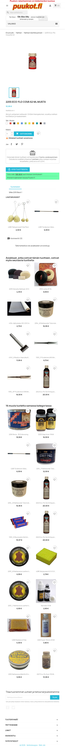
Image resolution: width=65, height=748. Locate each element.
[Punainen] (11, 123)
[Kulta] (18, 123)
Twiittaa (17, 144)
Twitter (13, 707)
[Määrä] (8, 133)
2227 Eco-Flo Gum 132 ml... (46, 674)
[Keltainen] (29, 123)
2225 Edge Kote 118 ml (46, 434)
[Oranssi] (33, 123)
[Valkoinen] (7, 123)
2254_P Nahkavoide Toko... (45, 469)
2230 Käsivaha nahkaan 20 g (19, 289)
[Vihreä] (26, 123)
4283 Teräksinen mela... (46, 227)
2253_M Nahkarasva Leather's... (19, 571)
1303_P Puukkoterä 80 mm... (46, 357)
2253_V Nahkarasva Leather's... (19, 606)
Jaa (11, 144)
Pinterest (22, 144)
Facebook (7, 707)
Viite (11, 192)
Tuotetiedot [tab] (15, 187)
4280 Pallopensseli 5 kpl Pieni (18, 227)
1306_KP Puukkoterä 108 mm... (19, 392)
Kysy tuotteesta (18, 169)
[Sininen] (22, 123)
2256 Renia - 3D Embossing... (19, 434)
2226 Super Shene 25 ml (45, 640)
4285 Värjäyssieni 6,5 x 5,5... (46, 571)
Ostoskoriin (24, 133)
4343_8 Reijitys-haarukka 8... (19, 357)
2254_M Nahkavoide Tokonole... (46, 323)
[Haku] (17, 12)
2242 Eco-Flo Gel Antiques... (46, 392)
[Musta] (14, 123)
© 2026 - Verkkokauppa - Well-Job (32, 745)
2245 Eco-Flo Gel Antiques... (46, 537)
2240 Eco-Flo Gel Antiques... (46, 503)
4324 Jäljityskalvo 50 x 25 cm (19, 323)
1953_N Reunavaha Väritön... (19, 537)
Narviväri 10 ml (46, 606)
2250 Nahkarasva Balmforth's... (19, 674)
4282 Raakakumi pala (19, 640)
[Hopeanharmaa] (45, 123)
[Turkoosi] (37, 123)
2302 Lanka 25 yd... (46, 289)
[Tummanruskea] (41, 123)
